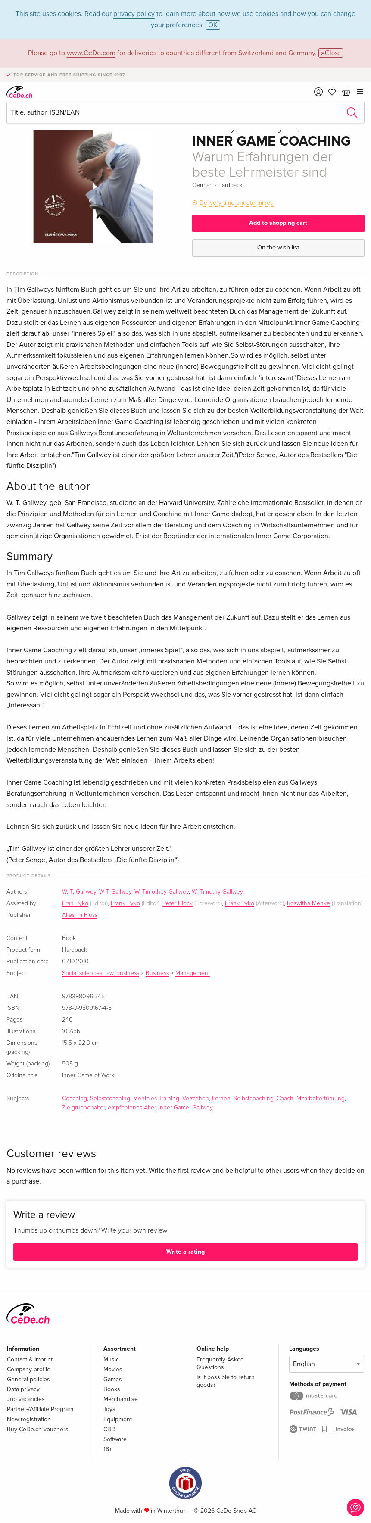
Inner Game (174, 1108)
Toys (109, 1409)
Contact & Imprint (30, 1359)
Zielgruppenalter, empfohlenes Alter (109, 1108)
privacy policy (134, 13)
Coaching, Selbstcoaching (96, 1099)
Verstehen (195, 1099)
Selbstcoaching (254, 1099)
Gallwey (202, 1108)
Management (192, 973)
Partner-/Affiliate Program (40, 1409)
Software (115, 1439)
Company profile (28, 1369)
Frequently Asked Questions (220, 1363)
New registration (29, 1419)
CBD (109, 1429)
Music (111, 1359)
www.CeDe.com (91, 53)
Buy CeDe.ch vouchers (38, 1429)
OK (213, 25)
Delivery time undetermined (237, 202)
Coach (285, 1099)
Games (112, 1379)
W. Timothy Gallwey (217, 892)
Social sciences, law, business (100, 973)
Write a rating (185, 1251)
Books (111, 1389)
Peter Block (177, 903)
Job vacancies (26, 1399)
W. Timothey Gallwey (161, 892)
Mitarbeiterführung (320, 1099)
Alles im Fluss (79, 915)
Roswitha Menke (308, 903)
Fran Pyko (75, 903)
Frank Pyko (125, 903)
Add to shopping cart (278, 223)
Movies (112, 1369)
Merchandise (120, 1399)
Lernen (221, 1099)
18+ (107, 1449)
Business (157, 973)
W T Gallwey (115, 892)
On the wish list (278, 247)
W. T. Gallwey (79, 892)
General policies (28, 1379)
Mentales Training (156, 1099)
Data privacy (23, 1389)
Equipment (117, 1419)
